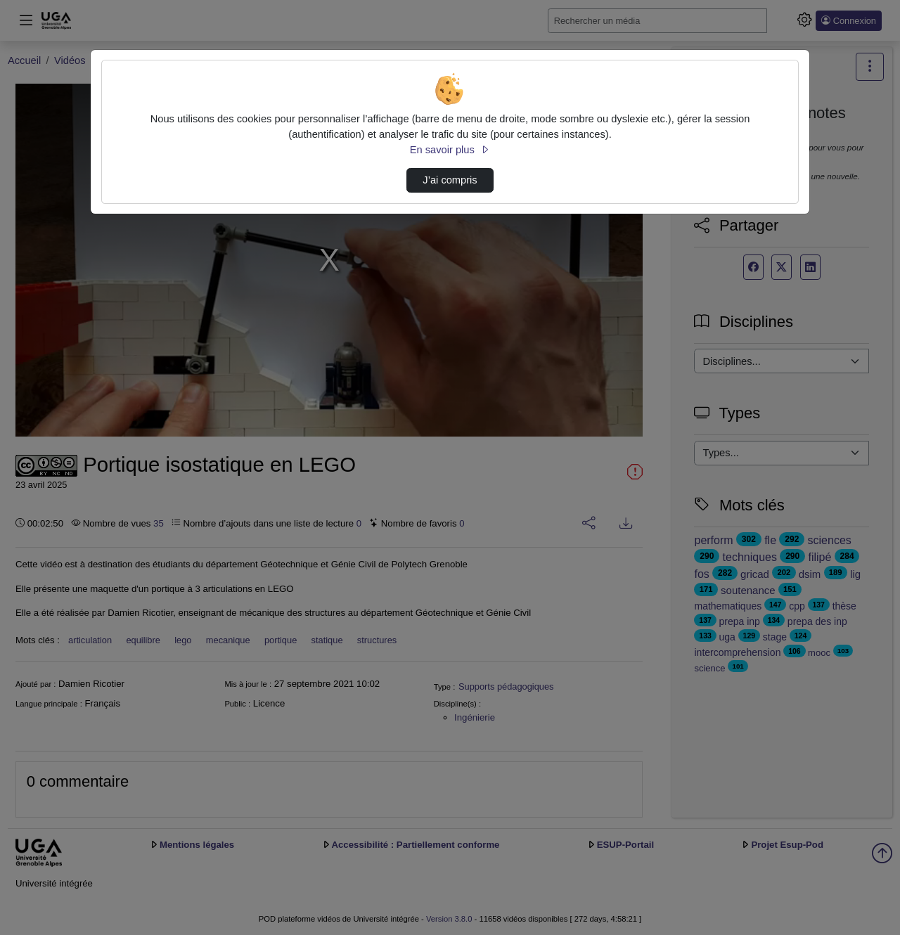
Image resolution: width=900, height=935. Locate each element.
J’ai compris (450, 180)
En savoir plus (450, 149)
